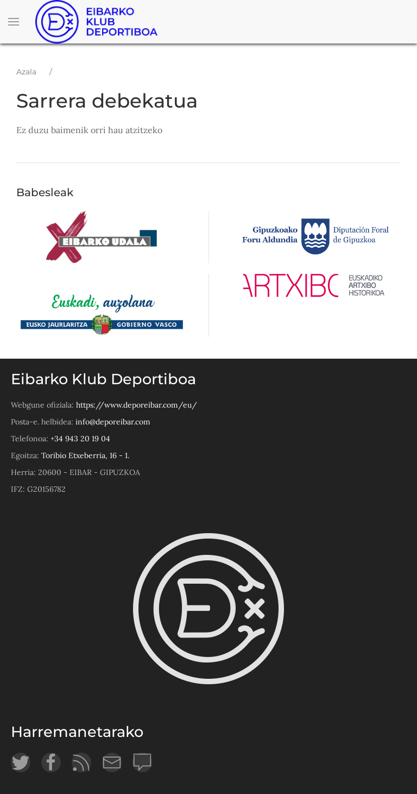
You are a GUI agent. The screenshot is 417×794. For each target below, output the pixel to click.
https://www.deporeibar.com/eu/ (136, 405)
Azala (26, 72)
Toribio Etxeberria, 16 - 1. (85, 455)
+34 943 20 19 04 (80, 438)
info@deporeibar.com (112, 422)
